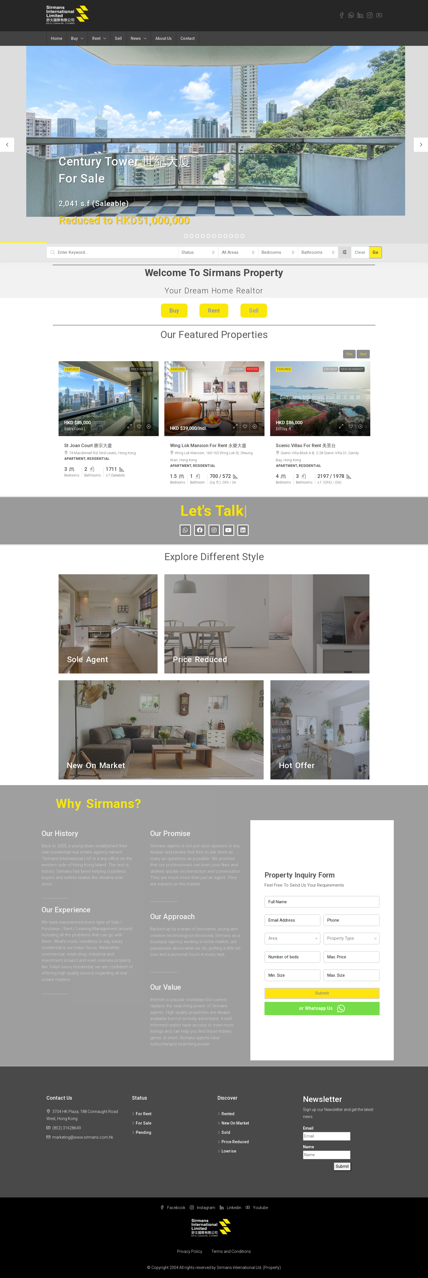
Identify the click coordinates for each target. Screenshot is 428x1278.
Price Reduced (141, 369)
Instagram (202, 1207)
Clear (360, 252)
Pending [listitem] (141, 1132)
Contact (187, 38)
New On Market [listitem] (233, 1123)
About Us (163, 38)
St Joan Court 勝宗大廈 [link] (88, 445)
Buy (74, 38)
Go (375, 252)
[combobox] (198, 252)
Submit (322, 993)
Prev (349, 354)
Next (363, 354)
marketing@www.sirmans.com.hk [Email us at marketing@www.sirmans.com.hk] (82, 1137)
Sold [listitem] (224, 1132)
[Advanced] (344, 252)
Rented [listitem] (226, 1114)
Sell (118, 38)
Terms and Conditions (231, 1251)
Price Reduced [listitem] (233, 1142)
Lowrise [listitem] (227, 1151)
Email (308, 1128)
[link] (109, 398)
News (136, 38)
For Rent (121, 369)
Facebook (172, 1207)
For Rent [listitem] (141, 1114)
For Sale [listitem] (141, 1123)
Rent (96, 38)
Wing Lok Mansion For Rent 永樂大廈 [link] (208, 445)
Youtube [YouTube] (257, 1207)
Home (56, 38)
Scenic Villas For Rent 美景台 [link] (306, 445)
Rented (252, 369)
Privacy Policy (189, 1251)
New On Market (352, 369)
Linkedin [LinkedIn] (230, 1207)
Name (308, 1147)
